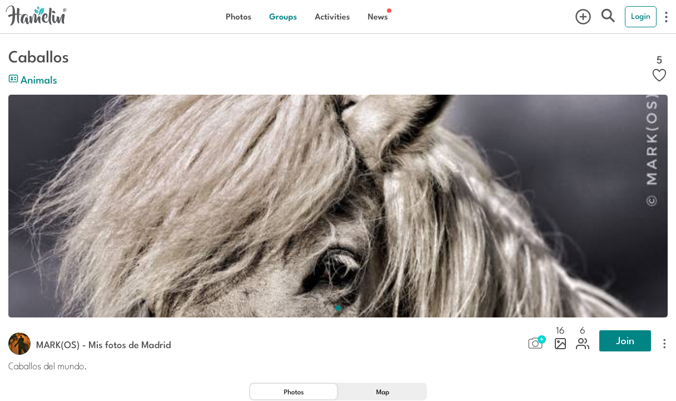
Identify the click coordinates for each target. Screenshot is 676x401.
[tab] (293, 391)
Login (640, 16)
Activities (332, 16)
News (377, 16)
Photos (238, 16)
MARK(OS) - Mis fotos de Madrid (103, 344)
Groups (283, 16)
